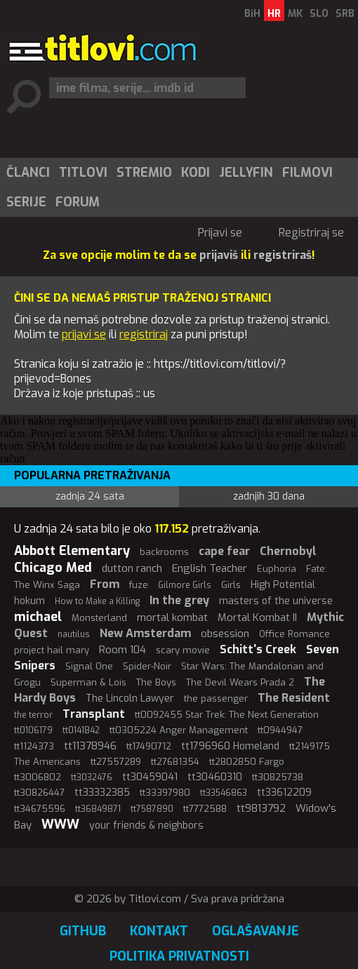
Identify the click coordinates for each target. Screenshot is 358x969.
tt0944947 (280, 730)
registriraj (143, 334)
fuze (138, 585)
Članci (28, 172)
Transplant (93, 714)
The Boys (156, 682)
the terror (33, 715)
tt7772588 (205, 809)
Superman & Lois (88, 682)
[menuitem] (27, 172)
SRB (345, 13)
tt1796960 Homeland (230, 746)
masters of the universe (276, 601)
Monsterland (99, 618)
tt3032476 (91, 777)
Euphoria (276, 569)
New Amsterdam (145, 633)
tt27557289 (116, 762)
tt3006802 (37, 777)
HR (274, 13)
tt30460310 (214, 777)
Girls (231, 585)
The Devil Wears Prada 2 (240, 682)
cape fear (224, 551)
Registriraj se (311, 232)
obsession (225, 634)
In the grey (179, 600)
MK (295, 13)
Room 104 (122, 650)
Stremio (144, 172)
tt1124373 (34, 746)
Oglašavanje (255, 931)
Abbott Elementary (72, 550)
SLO (319, 13)
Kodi (195, 172)
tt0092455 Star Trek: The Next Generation (227, 715)
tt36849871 (98, 809)
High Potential (283, 585)
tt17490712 (148, 746)
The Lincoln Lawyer (130, 698)
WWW (60, 824)
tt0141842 (81, 730)
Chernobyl (288, 551)
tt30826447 (39, 792)
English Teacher (209, 568)
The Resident (294, 697)
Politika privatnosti (179, 956)
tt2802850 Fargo (246, 762)
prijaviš (218, 255)
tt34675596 (39, 809)
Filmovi (307, 172)
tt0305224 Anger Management (179, 730)
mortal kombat (172, 617)
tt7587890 (152, 809)
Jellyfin (246, 172)
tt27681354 (175, 762)
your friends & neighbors (146, 825)
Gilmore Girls (184, 585)
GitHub (83, 931)
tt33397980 (165, 792)
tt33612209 (284, 792)
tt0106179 (33, 730)
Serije (26, 202)
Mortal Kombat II (257, 617)
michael (38, 616)
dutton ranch (132, 568)
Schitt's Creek (258, 649)
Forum (77, 202)
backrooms (164, 552)
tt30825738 (277, 777)
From (104, 584)
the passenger (216, 698)
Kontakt (159, 931)
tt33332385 (102, 792)
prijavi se (84, 334)
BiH (252, 13)
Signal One (89, 666)
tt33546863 (223, 792)
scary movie (183, 650)
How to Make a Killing (97, 601)
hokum (29, 601)
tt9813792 (261, 808)
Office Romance (294, 634)
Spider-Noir (147, 666)
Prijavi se (220, 232)
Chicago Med (53, 567)
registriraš (282, 255)
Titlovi (83, 172)
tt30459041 (150, 777)
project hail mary (51, 650)
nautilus (74, 634)
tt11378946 (90, 746)
